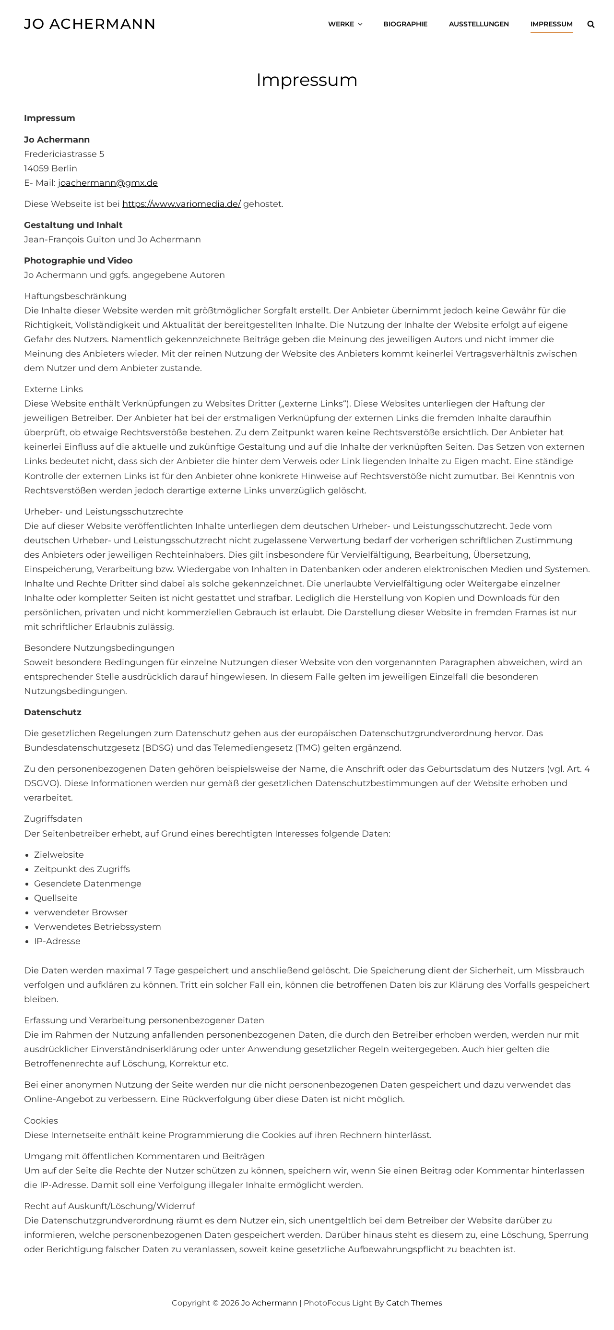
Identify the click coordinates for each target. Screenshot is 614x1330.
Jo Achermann (90, 24)
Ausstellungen (479, 24)
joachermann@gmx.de (108, 183)
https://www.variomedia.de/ (181, 204)
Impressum (552, 24)
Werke (346, 24)
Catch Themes (414, 1302)
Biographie (405, 24)
